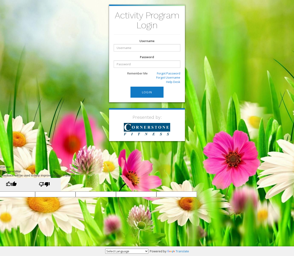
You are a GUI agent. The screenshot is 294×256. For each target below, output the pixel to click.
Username (147, 41)
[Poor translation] (44, 185)
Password (147, 57)
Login (147, 92)
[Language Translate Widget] (126, 251)
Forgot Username (168, 77)
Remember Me (135, 73)
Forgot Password (168, 73)
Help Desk (173, 82)
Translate (178, 251)
